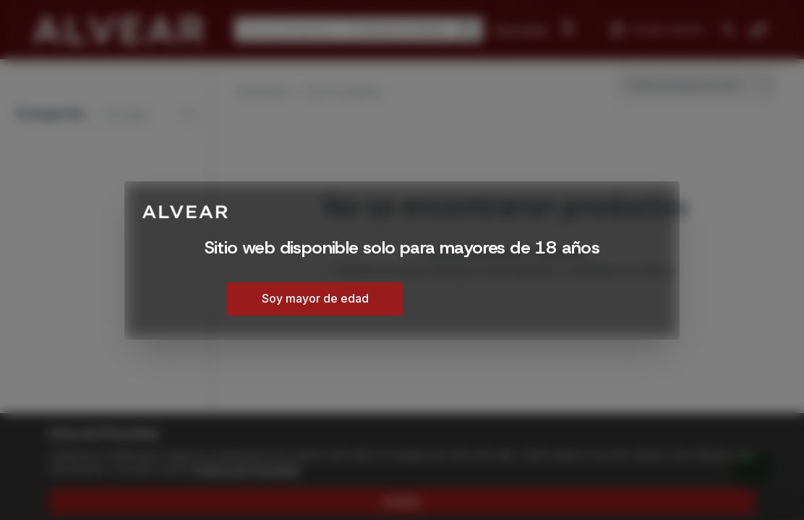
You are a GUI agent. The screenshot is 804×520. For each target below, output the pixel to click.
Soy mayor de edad (315, 298)
